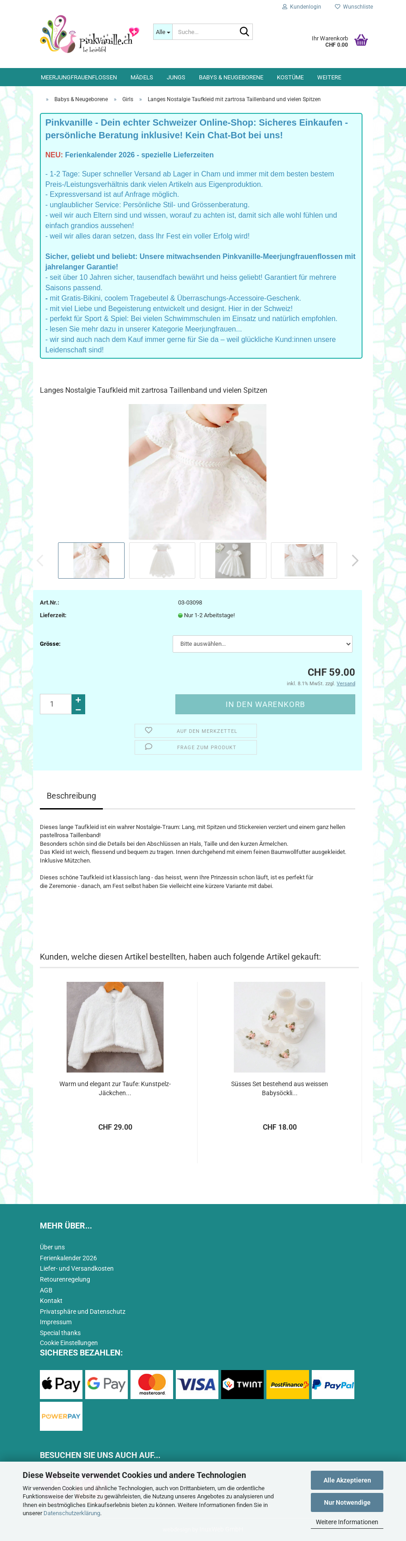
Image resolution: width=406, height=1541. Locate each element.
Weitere (329, 77)
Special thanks (60, 1332)
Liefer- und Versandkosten (77, 1268)
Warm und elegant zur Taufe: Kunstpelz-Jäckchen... (115, 1088)
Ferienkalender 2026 (68, 1258)
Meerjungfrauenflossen (79, 77)
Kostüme (290, 77)
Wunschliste (354, 7)
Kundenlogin (301, 7)
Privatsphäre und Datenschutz (83, 1311)
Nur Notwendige (347, 1502)
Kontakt (51, 1300)
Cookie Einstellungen (69, 1342)
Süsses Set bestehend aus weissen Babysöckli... (279, 1088)
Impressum (56, 1322)
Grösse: (50, 643)
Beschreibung (71, 795)
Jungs (176, 77)
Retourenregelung (65, 1279)
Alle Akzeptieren (347, 1480)
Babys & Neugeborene (231, 77)
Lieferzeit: (53, 615)
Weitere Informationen (347, 1522)
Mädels (141, 77)
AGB (46, 1290)
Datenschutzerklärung (72, 1513)
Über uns (52, 1247)
